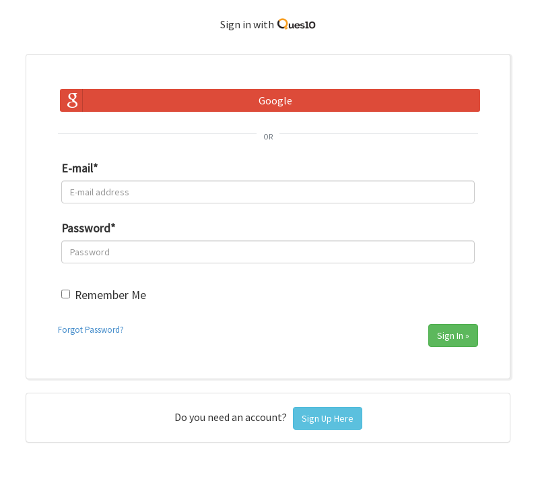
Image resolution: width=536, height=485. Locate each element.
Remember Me (110, 295)
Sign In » (453, 335)
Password (88, 228)
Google (275, 100)
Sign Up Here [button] (328, 418)
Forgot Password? (91, 329)
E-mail (79, 168)
